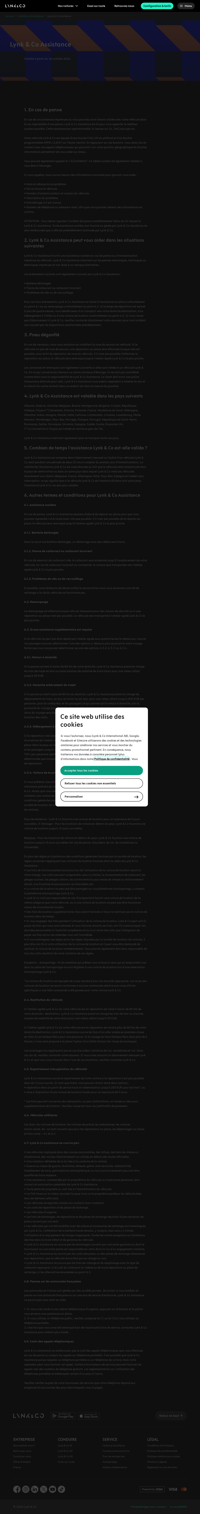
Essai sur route (96, 6)
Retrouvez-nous (124, 6)
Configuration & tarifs (157, 6)
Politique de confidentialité (111, 759)
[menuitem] (68, 6)
